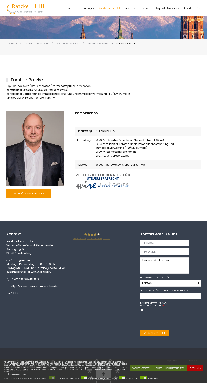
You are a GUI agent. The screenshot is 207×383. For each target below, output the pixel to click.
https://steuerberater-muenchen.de (34, 286)
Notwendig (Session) (67, 379)
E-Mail (14, 293)
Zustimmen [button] (195, 368)
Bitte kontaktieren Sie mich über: (156, 277)
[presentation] (164, 321)
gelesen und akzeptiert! (153, 304)
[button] (199, 8)
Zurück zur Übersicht (28, 193)
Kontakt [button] (188, 8)
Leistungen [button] (88, 8)
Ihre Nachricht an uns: (164, 265)
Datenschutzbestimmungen (153, 303)
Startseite (71, 8)
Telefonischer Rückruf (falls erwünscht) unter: (164, 290)
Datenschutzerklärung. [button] (17, 374)
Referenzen (131, 8)
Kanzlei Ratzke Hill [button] (109, 8)
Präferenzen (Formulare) (102, 379)
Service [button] (146, 8)
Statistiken (132, 379)
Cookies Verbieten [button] (141, 368)
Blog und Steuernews (167, 8)
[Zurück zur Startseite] (25, 8)
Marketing (153, 379)
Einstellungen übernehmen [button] (170, 368)
